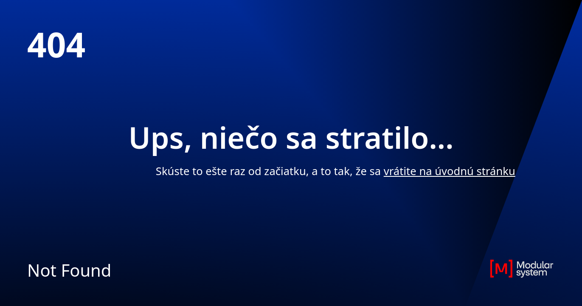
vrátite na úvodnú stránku (449, 171)
